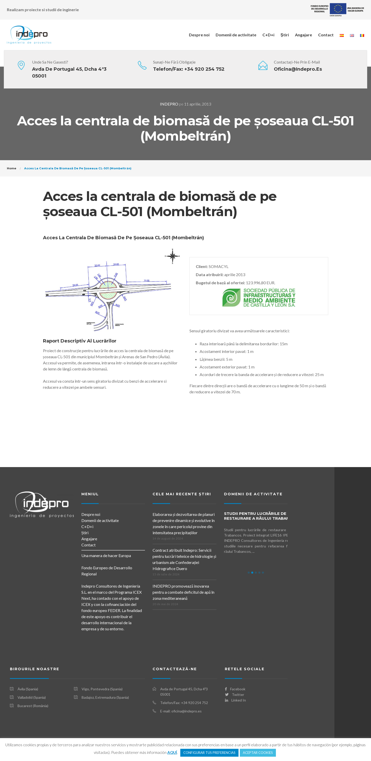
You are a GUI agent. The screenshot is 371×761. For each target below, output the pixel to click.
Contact (326, 34)
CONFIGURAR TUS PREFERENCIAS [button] (209, 753)
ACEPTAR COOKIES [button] (258, 753)
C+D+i (268, 34)
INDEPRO (169, 103)
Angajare (303, 34)
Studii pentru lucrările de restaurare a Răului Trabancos (261, 516)
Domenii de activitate (236, 34)
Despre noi (199, 34)
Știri (284, 34)
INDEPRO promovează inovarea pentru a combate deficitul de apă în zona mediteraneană (183, 592)
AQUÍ (172, 752)
